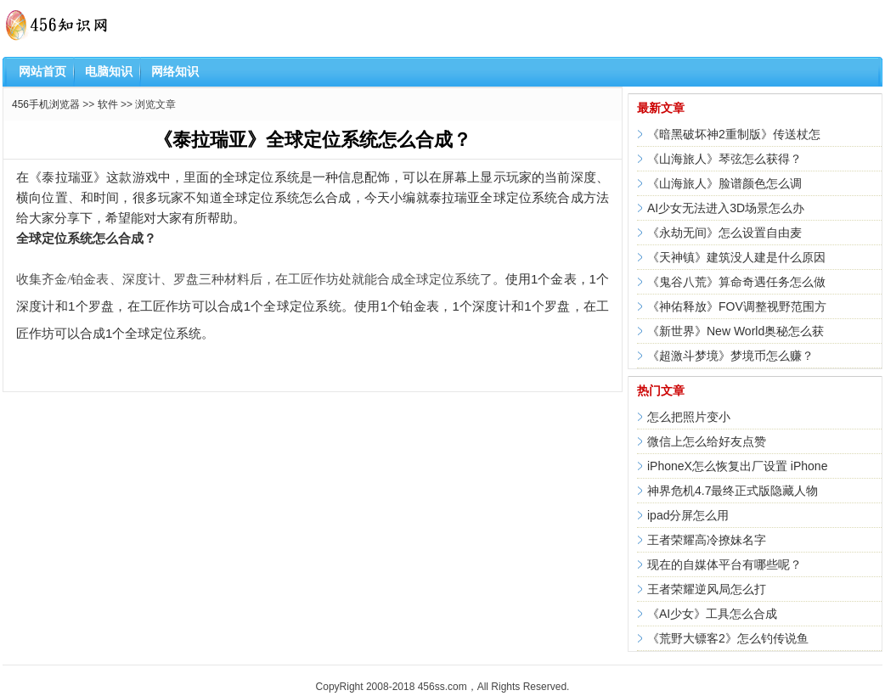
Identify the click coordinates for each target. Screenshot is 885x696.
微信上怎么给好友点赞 (706, 441)
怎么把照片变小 (688, 417)
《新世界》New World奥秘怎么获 (735, 331)
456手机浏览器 (46, 104)
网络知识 (175, 71)
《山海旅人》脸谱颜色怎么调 (724, 183)
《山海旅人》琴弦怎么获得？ (724, 159)
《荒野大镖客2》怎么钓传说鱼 (728, 638)
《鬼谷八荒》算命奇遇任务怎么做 (736, 282)
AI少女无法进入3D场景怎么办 (725, 208)
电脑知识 (108, 71)
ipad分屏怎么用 (688, 515)
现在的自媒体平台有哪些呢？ (724, 564)
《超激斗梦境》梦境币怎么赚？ (730, 355)
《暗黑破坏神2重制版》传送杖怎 (733, 134)
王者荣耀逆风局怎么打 (706, 589)
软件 (108, 104)
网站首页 (42, 71)
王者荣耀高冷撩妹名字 (706, 540)
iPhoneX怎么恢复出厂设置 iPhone (737, 466)
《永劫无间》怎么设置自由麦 (724, 232)
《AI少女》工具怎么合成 (712, 613)
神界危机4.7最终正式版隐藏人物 (732, 490)
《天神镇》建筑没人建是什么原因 (736, 257)
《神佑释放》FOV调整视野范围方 (736, 306)
